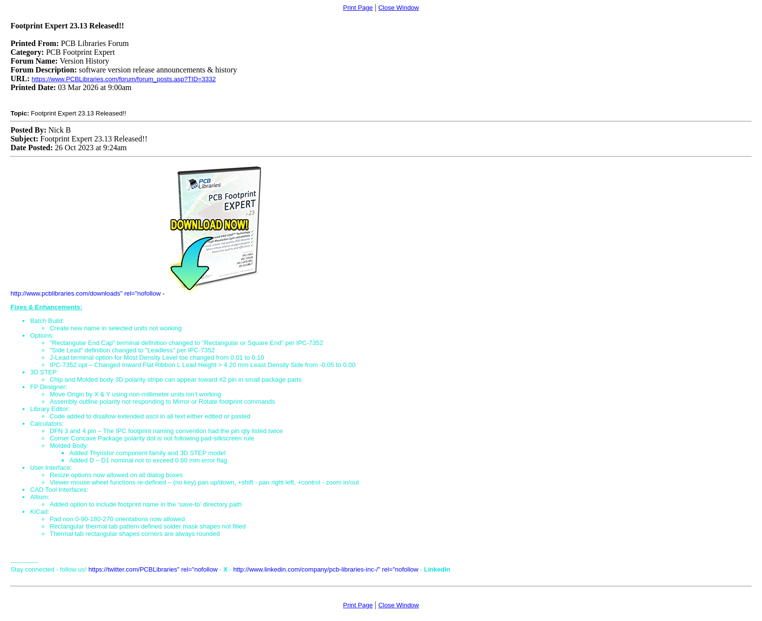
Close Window (398, 7)
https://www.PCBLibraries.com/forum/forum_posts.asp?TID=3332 (124, 79)
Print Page (358, 7)
